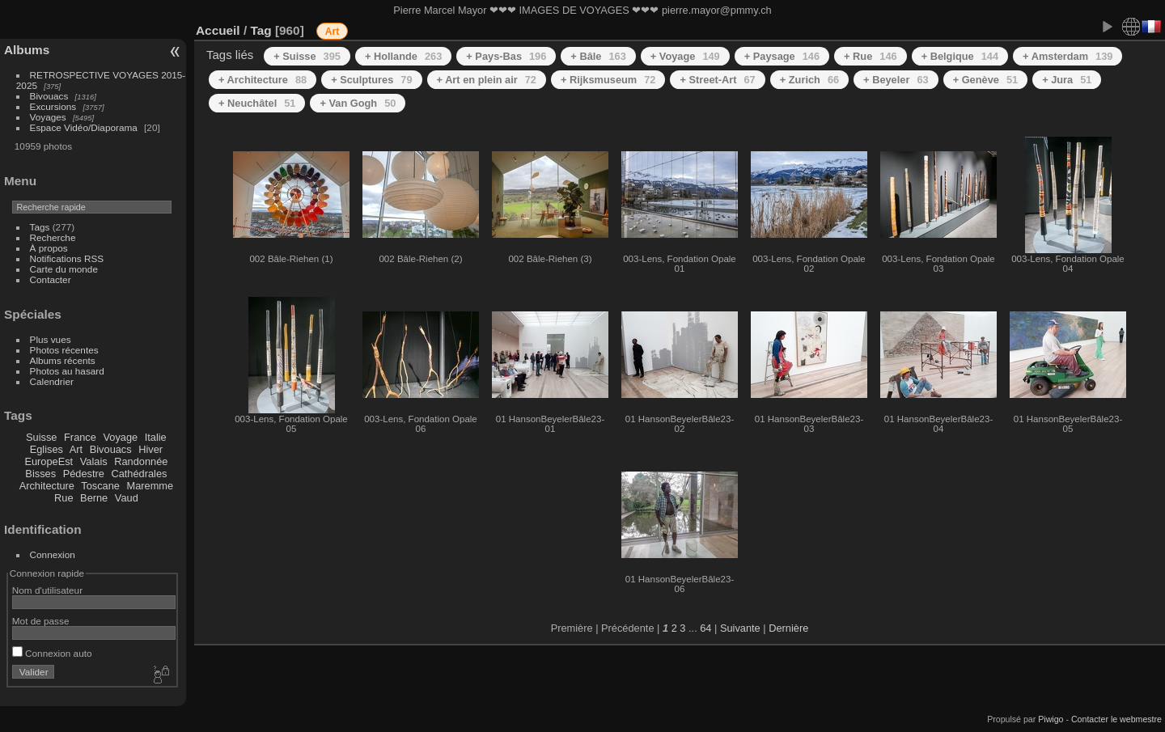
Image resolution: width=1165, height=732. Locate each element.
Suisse (41, 437)
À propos (49, 248)
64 (705, 628)
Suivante (740, 628)
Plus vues (50, 339)
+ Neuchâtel (256, 103)
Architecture (46, 486)
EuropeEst (48, 461)
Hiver (150, 449)
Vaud (126, 498)
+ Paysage (782, 56)
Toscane (100, 486)
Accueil (218, 30)
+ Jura (1066, 80)
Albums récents (62, 360)
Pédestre (83, 474)
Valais (94, 461)
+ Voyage (685, 56)
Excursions (53, 106)
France (80, 437)
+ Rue (870, 56)
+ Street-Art (717, 80)
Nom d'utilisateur (47, 590)
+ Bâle (597, 56)
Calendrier (52, 381)
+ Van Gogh (358, 103)
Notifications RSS (67, 258)
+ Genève (986, 80)
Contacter (50, 279)
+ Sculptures (371, 80)
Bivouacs (49, 96)
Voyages (48, 117)
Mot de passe (41, 621)
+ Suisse (307, 56)
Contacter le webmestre (1116, 719)
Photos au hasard (67, 371)
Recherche (53, 237)
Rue (63, 498)
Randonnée (140, 461)
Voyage (120, 437)
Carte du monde (64, 269)
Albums (26, 50)
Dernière (788, 628)
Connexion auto (52, 653)
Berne (94, 498)
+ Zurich (809, 80)
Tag (260, 30)
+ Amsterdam (1067, 56)
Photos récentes (64, 350)
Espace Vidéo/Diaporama (84, 127)
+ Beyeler (896, 80)
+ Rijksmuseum (608, 80)
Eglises (46, 449)
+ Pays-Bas (506, 56)
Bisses (40, 474)
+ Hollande (403, 56)
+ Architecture (262, 80)
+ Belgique (959, 56)
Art (76, 449)
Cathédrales (139, 474)
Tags (40, 227)
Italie (156, 437)
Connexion (52, 554)
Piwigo (1050, 719)
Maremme (150, 486)
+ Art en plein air (486, 80)
